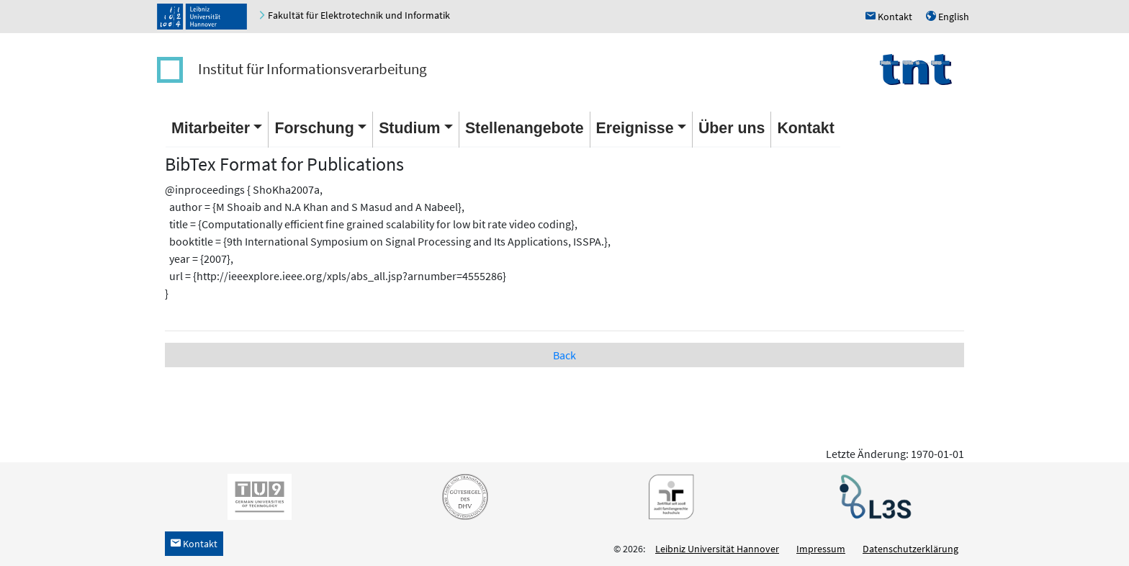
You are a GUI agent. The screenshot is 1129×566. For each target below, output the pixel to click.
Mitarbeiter (210, 128)
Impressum (820, 548)
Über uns (731, 128)
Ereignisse (635, 128)
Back (564, 355)
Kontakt (805, 128)
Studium (409, 128)
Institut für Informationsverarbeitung (312, 68)
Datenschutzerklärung (910, 548)
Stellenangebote (524, 128)
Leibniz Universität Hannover (717, 548)
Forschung (314, 128)
